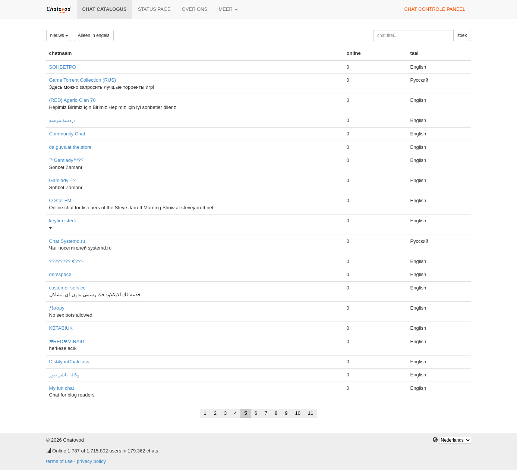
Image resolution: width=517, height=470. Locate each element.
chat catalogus (104, 9)
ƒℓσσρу (56, 308)
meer (227, 9)
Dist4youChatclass (69, 361)
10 (297, 413)
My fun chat (61, 388)
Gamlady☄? (62, 180)
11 (310, 413)
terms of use (59, 461)
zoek (462, 35)
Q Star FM (60, 200)
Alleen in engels (94, 35)
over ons (195, 9)
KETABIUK (61, 328)
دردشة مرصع (62, 120)
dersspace (60, 274)
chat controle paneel (435, 9)
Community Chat (67, 134)
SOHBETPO (62, 67)
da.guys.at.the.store (70, 147)
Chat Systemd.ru (67, 241)
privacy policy (91, 461)
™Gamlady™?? (66, 160)
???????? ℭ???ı (67, 261)
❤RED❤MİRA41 (67, 341)
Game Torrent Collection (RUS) (82, 80)
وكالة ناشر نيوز (64, 374)
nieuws (59, 35)
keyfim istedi (62, 220)
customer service (67, 288)
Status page (154, 9)
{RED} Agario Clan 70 (72, 100)
